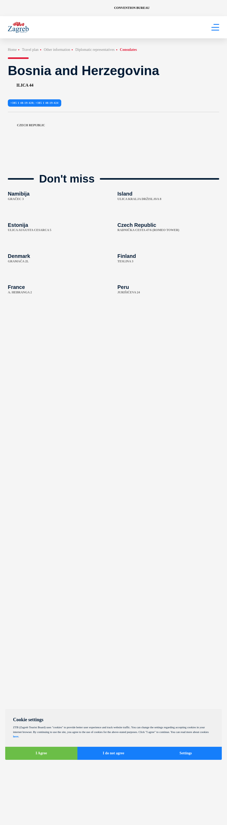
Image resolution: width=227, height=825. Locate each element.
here (16, 736)
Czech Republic (26, 125)
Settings (186, 753)
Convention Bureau (132, 8)
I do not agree (113, 753)
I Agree (41, 753)
